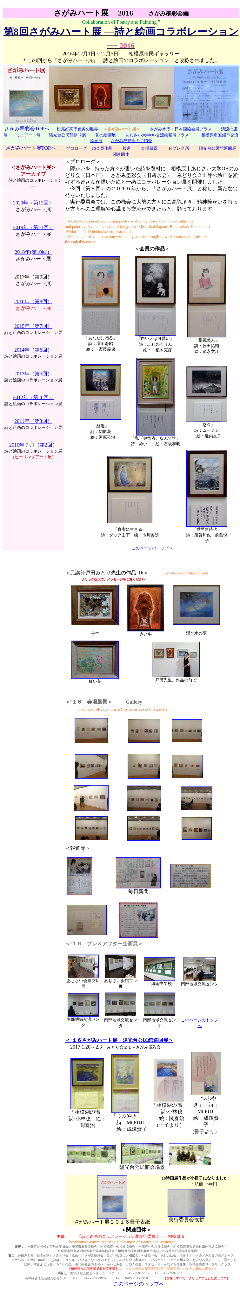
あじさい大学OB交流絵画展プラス (157, 135)
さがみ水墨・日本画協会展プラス (181, 129)
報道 (127, 148)
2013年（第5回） (33, 373)
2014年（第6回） (33, 350)
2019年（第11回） (33, 227)
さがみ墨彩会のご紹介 (131, 140)
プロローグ (76, 148)
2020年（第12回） (33, 202)
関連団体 (121, 154)
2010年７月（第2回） (33, 445)
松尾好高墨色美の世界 (77, 129)
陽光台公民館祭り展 (67, 135)
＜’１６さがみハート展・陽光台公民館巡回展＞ (119, 1040)
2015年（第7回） (33, 326)
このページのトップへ (152, 548)
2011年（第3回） (33, 421)
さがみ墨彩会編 (169, 13)
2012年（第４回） (33, 397)
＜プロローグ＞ (83, 161)
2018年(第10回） (33, 252)
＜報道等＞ (77, 848)
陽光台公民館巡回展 (217, 148)
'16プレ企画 (178, 148)
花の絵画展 (105, 135)
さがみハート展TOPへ (31, 148)
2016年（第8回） (33, 301)
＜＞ (152, 248)
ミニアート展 (28, 135)
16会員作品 (102, 148)
